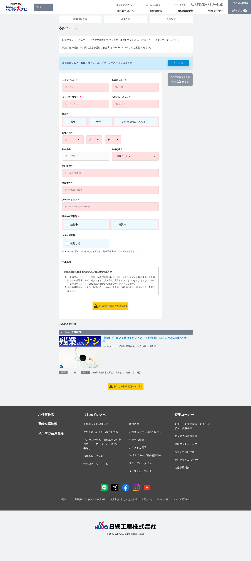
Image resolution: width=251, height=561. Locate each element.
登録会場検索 (185, 10)
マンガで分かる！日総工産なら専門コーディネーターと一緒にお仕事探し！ (102, 444)
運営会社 (65, 499)
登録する (75, 243)
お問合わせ (147, 499)
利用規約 (78, 499)
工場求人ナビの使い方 (95, 424)
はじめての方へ (125, 10)
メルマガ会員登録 (51, 433)
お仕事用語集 (182, 467)
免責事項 (114, 499)
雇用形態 (134, 424)
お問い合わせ (179, 5)
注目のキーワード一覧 (95, 464)
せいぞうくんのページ (187, 459)
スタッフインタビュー (141, 463)
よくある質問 (130, 499)
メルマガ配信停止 (181, 499)
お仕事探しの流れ (93, 456)
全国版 (38, 7)
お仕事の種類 (136, 439)
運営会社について (124, 5)
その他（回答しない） (133, 121)
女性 (98, 121)
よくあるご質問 (153, 5)
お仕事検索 (156, 10)
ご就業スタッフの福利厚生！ (145, 431)
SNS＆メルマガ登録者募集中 (145, 455)
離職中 (74, 224)
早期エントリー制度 (186, 444)
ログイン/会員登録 (239, 3)
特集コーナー (215, 10)
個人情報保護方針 (96, 499)
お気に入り (239, 10)
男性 (72, 121)
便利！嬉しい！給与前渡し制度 (100, 431)
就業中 (122, 224)
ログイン (178, 63)
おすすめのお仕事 (185, 451)
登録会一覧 (162, 499)
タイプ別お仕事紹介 (140, 471)
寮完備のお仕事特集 (186, 436)
